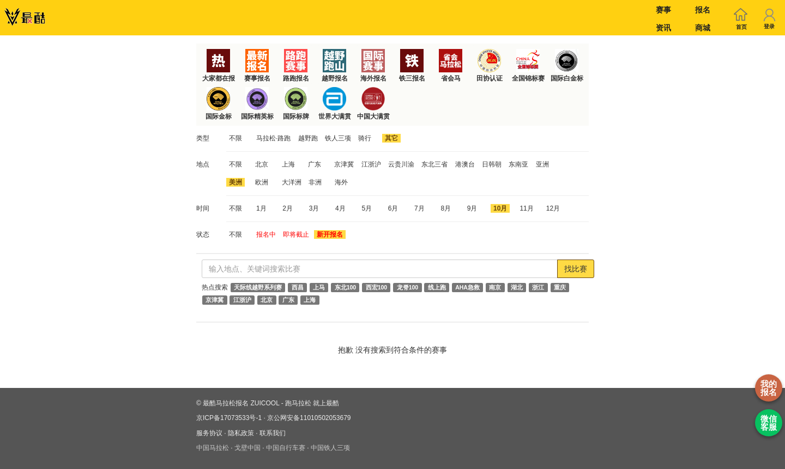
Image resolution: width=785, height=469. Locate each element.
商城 (702, 27)
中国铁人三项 (330, 448)
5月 (366, 208)
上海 (288, 164)
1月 (261, 208)
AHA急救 (467, 287)
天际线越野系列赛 (258, 287)
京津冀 (344, 164)
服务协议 (209, 433)
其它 (391, 138)
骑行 (364, 138)
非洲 (315, 182)
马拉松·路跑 (273, 138)
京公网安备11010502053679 (309, 418)
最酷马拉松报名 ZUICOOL (241, 403)
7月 (419, 208)
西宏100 (377, 287)
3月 (314, 208)
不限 (235, 138)
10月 (500, 208)
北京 (261, 164)
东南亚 (518, 164)
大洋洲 (291, 182)
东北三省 (434, 164)
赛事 (663, 9)
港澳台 (465, 164)
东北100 (346, 287)
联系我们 (272, 433)
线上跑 (437, 287)
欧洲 (261, 182)
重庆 (560, 287)
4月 (340, 208)
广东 (314, 164)
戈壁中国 (247, 448)
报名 (702, 9)
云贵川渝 (401, 164)
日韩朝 (492, 164)
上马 (319, 287)
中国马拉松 (212, 448)
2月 (287, 208)
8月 (445, 208)
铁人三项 (338, 138)
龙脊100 (408, 287)
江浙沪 (371, 164)
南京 (495, 287)
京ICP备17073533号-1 (229, 418)
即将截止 (296, 234)
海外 (341, 182)
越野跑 (308, 138)
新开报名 (330, 234)
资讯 (663, 27)
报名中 (266, 234)
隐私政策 (241, 433)
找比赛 (575, 268)
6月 (393, 208)
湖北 (517, 287)
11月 (526, 208)
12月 (553, 208)
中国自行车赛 (285, 448)
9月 (472, 208)
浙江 (538, 287)
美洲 (235, 182)
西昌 (298, 287)
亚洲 (542, 164)
